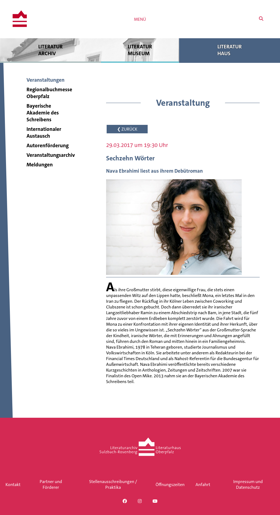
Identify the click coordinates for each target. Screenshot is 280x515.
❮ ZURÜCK (127, 129)
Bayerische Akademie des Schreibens (43, 112)
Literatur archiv (50, 49)
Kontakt (13, 484)
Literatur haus (229, 49)
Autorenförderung (48, 145)
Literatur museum (140, 49)
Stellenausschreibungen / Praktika (113, 484)
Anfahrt (203, 484)
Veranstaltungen (46, 79)
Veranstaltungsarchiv (51, 155)
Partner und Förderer (51, 484)
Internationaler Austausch (44, 132)
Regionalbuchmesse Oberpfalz (49, 93)
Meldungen (40, 164)
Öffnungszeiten (170, 484)
